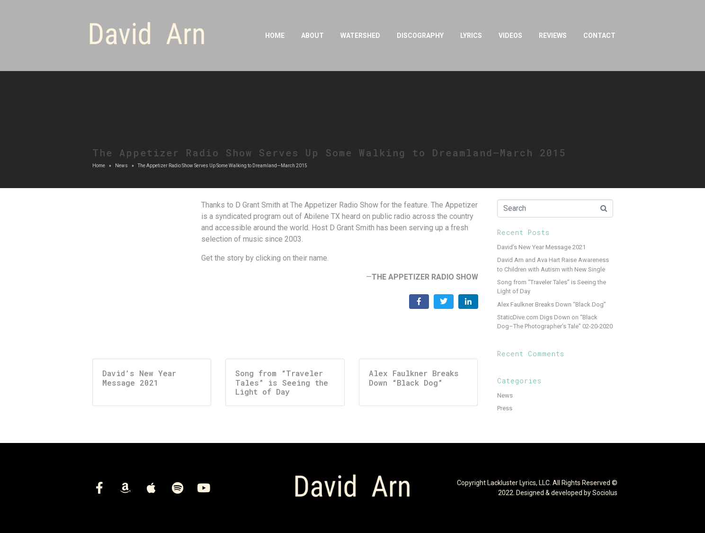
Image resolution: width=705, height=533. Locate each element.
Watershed (360, 35)
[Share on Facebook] (419, 301)
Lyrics (471, 35)
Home (275, 35)
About (312, 35)
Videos (510, 35)
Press (504, 408)
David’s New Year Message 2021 (541, 247)
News (505, 395)
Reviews (553, 35)
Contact (599, 35)
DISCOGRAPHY (420, 35)
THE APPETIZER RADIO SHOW (425, 276)
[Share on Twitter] (444, 301)
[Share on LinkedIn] (468, 301)
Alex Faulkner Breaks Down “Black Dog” (551, 304)
